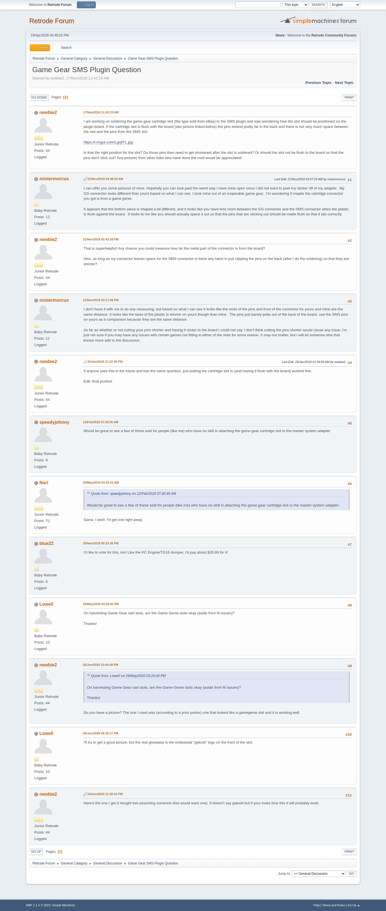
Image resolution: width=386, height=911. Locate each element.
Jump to (284, 873)
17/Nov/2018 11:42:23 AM (101, 112)
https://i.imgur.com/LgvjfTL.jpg (108, 142)
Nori (43, 482)
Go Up (36, 851)
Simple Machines (63, 905)
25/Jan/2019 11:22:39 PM (105, 361)
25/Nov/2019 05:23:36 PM (101, 543)
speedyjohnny (54, 422)
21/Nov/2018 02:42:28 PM (101, 239)
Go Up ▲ (354, 905)
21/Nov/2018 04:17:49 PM (101, 300)
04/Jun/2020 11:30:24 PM (105, 794)
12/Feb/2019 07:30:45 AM (100, 422)
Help (317, 905)
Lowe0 (46, 604)
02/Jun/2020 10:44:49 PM (100, 664)
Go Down (39, 97)
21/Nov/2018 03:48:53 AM (105, 179)
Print (349, 97)
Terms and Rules (334, 905)
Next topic (344, 83)
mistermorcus (54, 178)
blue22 (46, 543)
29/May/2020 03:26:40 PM (101, 604)
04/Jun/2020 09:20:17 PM (100, 733)
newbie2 (48, 112)
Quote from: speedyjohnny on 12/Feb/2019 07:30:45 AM (133, 494)
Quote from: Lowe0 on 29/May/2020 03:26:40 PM (128, 676)
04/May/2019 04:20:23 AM (101, 482)
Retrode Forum (51, 21)
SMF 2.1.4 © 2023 (38, 905)
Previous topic (318, 83)
